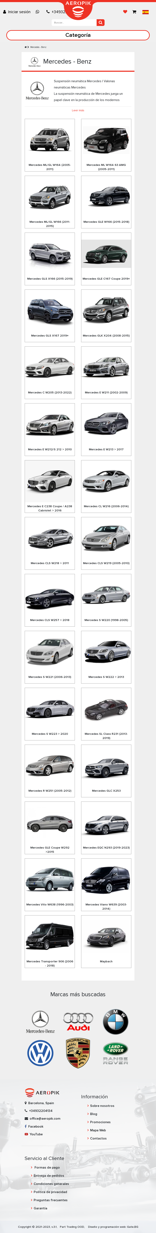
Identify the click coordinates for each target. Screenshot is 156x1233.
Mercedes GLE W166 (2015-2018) (106, 222)
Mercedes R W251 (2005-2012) (49, 791)
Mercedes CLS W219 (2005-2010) (106, 563)
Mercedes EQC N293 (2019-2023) (106, 847)
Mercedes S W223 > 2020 (50, 734)
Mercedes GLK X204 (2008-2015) (106, 335)
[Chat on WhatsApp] (38, 11)
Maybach (106, 961)
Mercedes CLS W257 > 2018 (49, 620)
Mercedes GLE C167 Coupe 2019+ (106, 278)
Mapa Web (98, 1130)
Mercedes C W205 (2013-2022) (50, 392)
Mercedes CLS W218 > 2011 (50, 563)
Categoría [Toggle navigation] (78, 35)
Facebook (34, 1126)
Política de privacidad (50, 1192)
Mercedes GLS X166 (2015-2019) (50, 278)
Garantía (40, 1208)
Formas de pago (47, 1167)
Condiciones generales (51, 1184)
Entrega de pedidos (49, 1176)
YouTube (34, 1134)
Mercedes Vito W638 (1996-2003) (49, 904)
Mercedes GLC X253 (106, 791)
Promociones (100, 1122)
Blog (93, 1114)
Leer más (78, 110)
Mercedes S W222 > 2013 (106, 677)
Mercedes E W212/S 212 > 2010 (50, 449)
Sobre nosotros (102, 1106)
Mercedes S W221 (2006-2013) (49, 677)
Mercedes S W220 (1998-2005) (106, 620)
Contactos (98, 1138)
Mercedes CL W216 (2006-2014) (106, 506)
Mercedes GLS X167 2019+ (50, 335)
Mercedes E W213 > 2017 (106, 449)
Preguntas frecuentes (51, 1200)
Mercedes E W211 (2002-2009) (106, 392)
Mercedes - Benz (38, 47)
